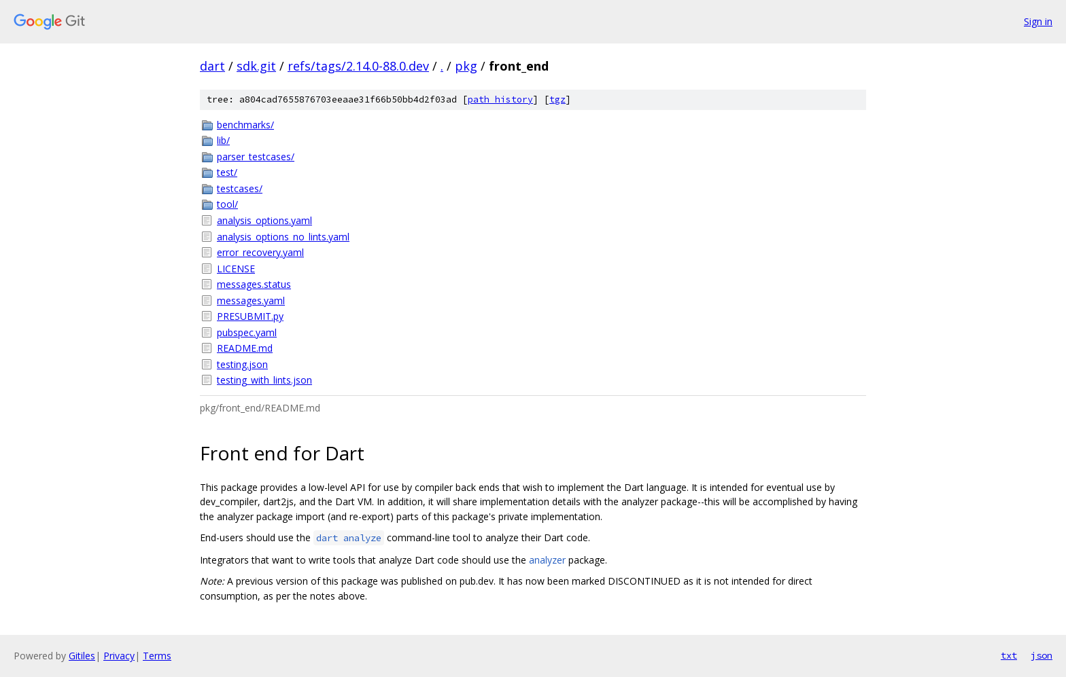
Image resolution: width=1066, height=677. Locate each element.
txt (1009, 655)
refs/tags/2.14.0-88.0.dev (358, 66)
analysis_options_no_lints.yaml (283, 236)
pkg (466, 66)
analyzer (547, 559)
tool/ (227, 204)
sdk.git (256, 66)
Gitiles (82, 655)
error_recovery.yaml (260, 252)
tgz (557, 99)
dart (212, 66)
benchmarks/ (245, 124)
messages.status (254, 284)
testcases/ (239, 188)
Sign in (1038, 21)
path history (500, 99)
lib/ (223, 140)
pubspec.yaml (247, 332)
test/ (227, 172)
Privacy (119, 655)
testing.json (242, 364)
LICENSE (236, 268)
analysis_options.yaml (264, 220)
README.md (245, 348)
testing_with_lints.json (264, 379)
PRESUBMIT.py (250, 316)
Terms (157, 655)
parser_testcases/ (255, 156)
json (1041, 655)
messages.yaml (251, 300)
